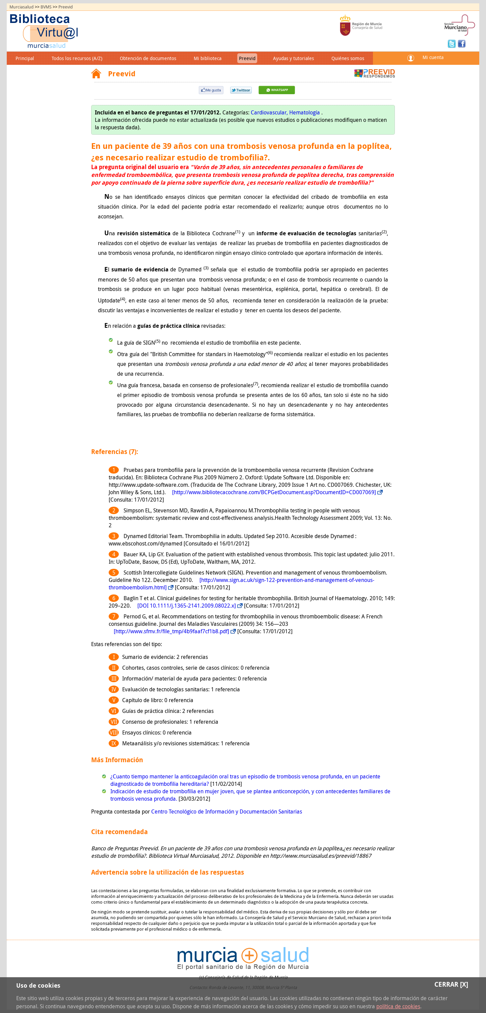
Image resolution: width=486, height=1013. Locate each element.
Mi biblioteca (207, 58)
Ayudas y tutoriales (293, 58)
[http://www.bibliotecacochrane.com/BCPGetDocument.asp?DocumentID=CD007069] (274, 492)
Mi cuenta (433, 57)
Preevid (65, 7)
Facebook (462, 43)
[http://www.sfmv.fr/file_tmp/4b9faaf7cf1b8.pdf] (171, 631)
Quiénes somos (347, 58)
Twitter (453, 43)
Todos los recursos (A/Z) (77, 58)
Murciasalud (21, 7)
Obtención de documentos (148, 58)
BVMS (46, 7)
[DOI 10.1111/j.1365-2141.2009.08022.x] (186, 605)
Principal (25, 58)
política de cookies (398, 1006)
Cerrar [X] (451, 984)
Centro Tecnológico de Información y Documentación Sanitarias (226, 811)
